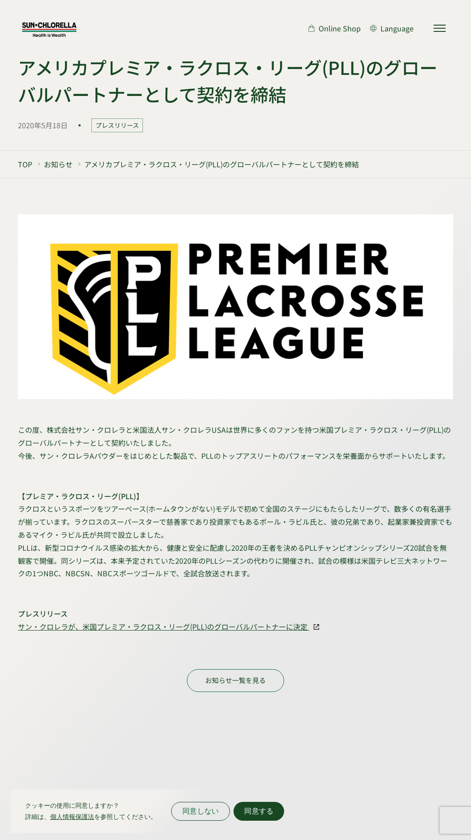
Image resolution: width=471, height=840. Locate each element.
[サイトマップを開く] (439, 28)
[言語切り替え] (392, 28)
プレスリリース (117, 125)
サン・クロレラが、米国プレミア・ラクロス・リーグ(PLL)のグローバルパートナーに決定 (163, 626)
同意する (258, 811)
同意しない (200, 811)
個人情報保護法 (72, 816)
